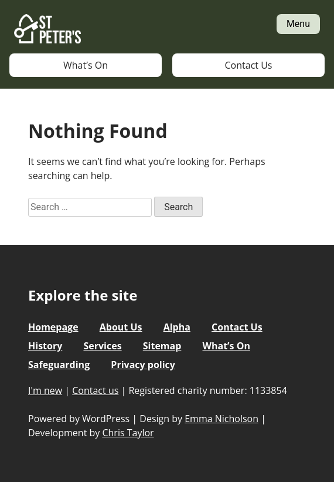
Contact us (95, 390)
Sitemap (162, 345)
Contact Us (248, 65)
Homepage (53, 327)
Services (102, 345)
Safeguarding (59, 364)
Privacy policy (143, 364)
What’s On (85, 65)
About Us (121, 327)
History (45, 345)
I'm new (45, 390)
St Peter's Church (47, 29)
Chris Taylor (128, 432)
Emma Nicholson (221, 418)
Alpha (176, 327)
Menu (298, 23)
